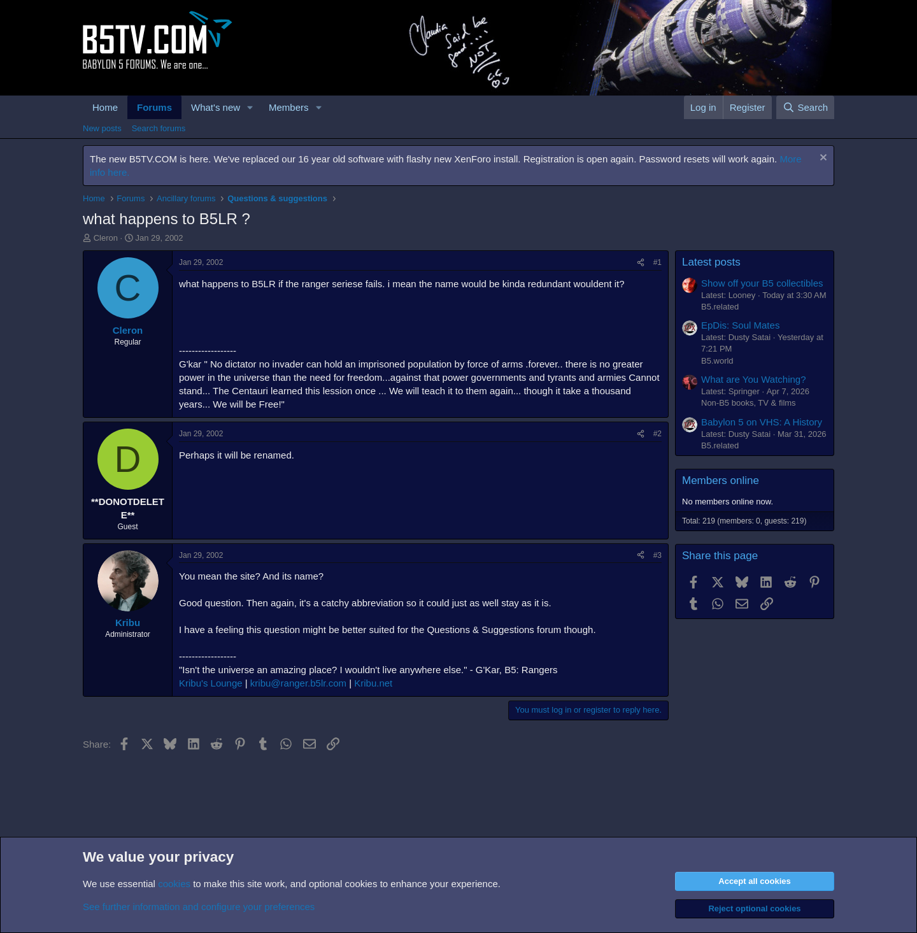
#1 (657, 262)
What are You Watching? (753, 379)
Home (105, 107)
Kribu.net (373, 683)
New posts (102, 128)
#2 (657, 433)
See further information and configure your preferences (199, 906)
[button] (250, 107)
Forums (154, 107)
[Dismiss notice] (821, 159)
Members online (720, 480)
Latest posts (711, 262)
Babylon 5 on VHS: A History (761, 422)
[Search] (805, 107)
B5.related (720, 306)
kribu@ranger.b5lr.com (298, 683)
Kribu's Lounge (211, 683)
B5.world (717, 361)
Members (289, 107)
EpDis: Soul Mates (740, 325)
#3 (657, 555)
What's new (215, 107)
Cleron (106, 238)
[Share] (640, 262)
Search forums (159, 128)
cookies (174, 883)
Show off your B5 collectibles (762, 283)
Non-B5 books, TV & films (748, 403)
